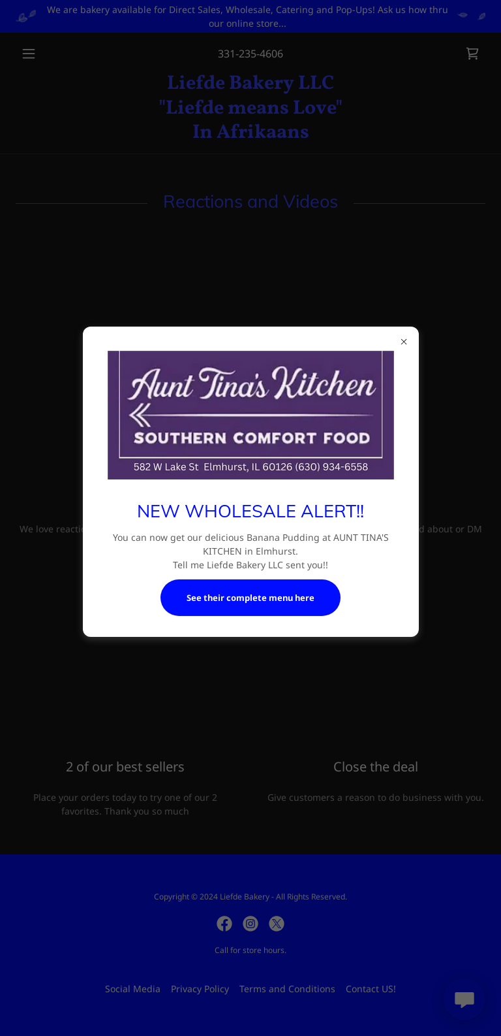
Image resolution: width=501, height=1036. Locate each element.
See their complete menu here (250, 598)
